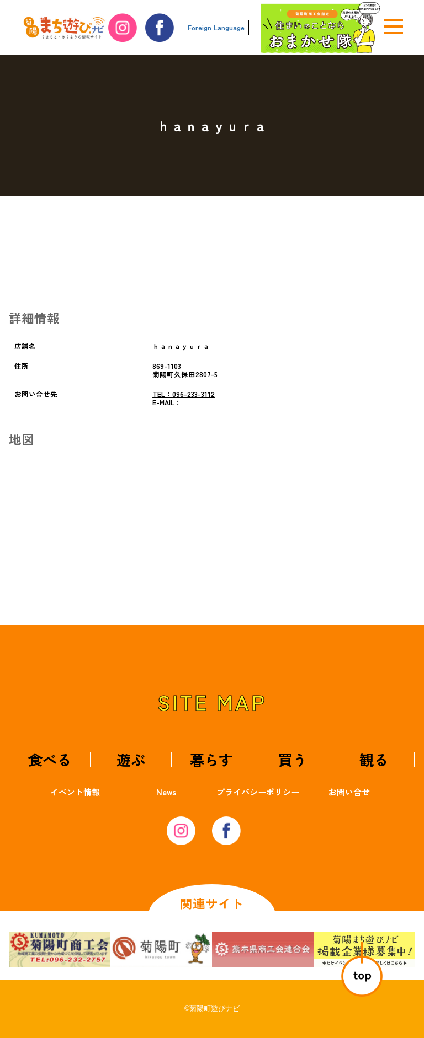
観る (373, 759)
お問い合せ (349, 792)
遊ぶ (130, 759)
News (166, 792)
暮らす (211, 759)
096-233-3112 (183, 394)
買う (292, 759)
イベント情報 (75, 792)
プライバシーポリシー (257, 792)
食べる (49, 759)
